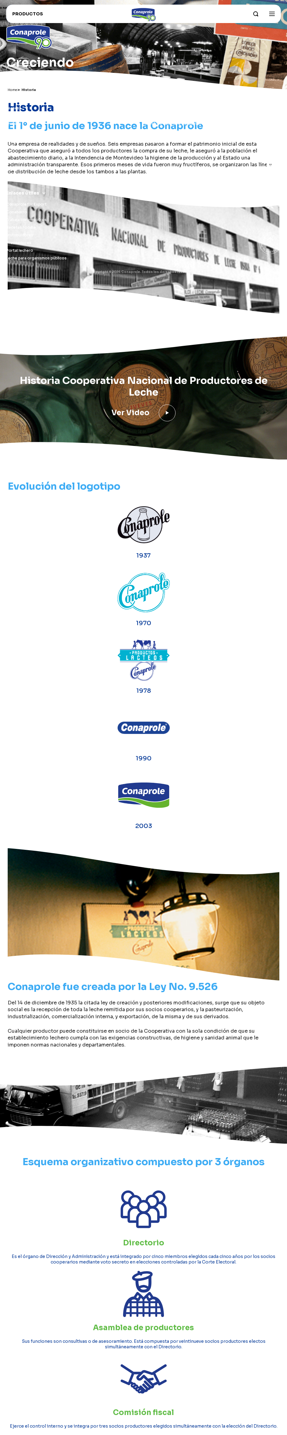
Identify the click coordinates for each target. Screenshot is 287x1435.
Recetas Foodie (21, 227)
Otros (12, 169)
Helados (14, 146)
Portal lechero (19, 250)
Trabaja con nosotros (26, 219)
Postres (13, 162)
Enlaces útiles (22, 193)
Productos (18, 97)
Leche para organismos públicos (36, 258)
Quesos (13, 123)
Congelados (17, 138)
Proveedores (18, 242)
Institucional (159, 97)
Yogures (14, 115)
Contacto (153, 154)
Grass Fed (153, 138)
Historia (151, 146)
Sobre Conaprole (160, 108)
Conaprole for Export (26, 204)
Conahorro (16, 212)
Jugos (12, 154)
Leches (12, 108)
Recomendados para (25, 177)
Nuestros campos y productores (175, 123)
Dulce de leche (19, 131)
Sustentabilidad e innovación (171, 131)
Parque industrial (159, 115)
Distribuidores (19, 235)
